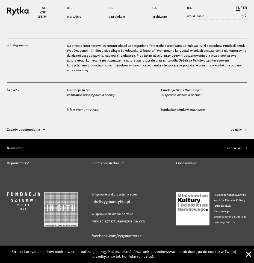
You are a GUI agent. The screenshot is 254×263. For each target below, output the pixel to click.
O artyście (74, 17)
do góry (239, 129)
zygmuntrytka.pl (115, 46)
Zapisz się (237, 148)
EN (245, 8)
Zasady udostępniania (26, 129)
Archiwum (159, 17)
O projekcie (116, 17)
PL (238, 8)
